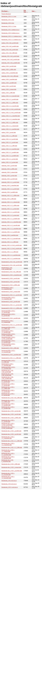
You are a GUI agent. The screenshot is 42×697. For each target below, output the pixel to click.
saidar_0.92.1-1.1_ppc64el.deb (10, 129)
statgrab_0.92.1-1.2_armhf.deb (10, 189)
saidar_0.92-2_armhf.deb (9, 86)
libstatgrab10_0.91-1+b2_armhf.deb (12, 265)
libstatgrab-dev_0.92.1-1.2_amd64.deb (8, 407)
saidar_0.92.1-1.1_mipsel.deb (10, 126)
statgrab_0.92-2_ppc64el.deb (10, 235)
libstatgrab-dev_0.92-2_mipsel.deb (11, 467)
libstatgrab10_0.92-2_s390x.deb (11, 285)
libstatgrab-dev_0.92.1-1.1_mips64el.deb (8, 437)
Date (33, 11)
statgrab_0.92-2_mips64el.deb (10, 185)
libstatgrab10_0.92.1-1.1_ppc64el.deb (8, 364)
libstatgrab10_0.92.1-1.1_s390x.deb (12, 308)
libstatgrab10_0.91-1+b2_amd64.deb (7, 268)
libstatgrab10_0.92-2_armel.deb (11, 281)
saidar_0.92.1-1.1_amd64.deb (10, 152)
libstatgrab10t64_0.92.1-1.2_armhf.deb (8, 311)
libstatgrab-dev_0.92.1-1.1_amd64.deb (8, 404)
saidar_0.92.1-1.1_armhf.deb (10, 142)
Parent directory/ (6, 14)
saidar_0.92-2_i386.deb (8, 92)
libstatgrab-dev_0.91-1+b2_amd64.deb (8, 377)
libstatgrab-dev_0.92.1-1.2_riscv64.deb (8, 474)
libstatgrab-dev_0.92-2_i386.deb (11, 464)
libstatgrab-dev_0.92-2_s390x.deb (11, 417)
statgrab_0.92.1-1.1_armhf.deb (10, 182)
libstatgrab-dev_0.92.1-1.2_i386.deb (12, 447)
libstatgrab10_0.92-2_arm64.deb (11, 301)
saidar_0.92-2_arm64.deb (9, 66)
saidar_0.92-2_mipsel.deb (9, 89)
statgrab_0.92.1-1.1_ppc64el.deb (11, 255)
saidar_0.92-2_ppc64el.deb (9, 79)
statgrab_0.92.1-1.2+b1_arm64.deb (12, 245)
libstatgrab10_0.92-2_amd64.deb (11, 318)
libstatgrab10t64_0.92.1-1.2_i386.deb (8, 361)
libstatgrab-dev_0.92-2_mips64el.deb (8, 460)
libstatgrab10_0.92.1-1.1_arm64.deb (12, 324)
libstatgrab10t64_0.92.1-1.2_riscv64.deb (8, 351)
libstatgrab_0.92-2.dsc (8, 23)
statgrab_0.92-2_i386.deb (9, 198)
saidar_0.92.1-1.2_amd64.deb (10, 155)
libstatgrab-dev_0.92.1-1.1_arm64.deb (8, 421)
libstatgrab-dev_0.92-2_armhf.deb (11, 414)
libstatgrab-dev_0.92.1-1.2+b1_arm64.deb (8, 427)
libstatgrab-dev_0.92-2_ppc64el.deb (12, 470)
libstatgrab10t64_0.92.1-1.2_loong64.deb (8, 344)
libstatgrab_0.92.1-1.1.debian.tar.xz (12, 36)
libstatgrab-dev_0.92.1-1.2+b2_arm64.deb (8, 424)
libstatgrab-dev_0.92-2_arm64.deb (11, 434)
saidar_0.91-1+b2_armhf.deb (10, 49)
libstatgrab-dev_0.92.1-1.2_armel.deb (8, 394)
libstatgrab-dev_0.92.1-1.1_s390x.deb (8, 387)
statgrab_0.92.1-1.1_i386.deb (10, 242)
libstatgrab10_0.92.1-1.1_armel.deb (12, 305)
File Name (5, 11)
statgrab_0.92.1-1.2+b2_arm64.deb (12, 248)
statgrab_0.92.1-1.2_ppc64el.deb (11, 258)
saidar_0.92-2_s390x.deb (9, 69)
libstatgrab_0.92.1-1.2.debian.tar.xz (12, 39)
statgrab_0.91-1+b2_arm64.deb (11, 59)
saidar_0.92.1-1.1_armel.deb (10, 159)
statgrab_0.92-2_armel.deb (9, 175)
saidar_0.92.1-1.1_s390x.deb (10, 102)
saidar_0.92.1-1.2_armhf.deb (10, 139)
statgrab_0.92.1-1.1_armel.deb (10, 208)
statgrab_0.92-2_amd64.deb (10, 192)
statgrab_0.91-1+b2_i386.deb (10, 76)
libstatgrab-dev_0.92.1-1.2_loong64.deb (8, 477)
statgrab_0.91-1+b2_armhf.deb (10, 56)
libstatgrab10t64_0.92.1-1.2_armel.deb (8, 314)
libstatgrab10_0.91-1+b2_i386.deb (11, 271)
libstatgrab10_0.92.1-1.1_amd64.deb (8, 331)
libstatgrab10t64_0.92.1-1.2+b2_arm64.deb (8, 334)
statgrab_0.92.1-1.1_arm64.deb (10, 212)
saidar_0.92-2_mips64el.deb (10, 72)
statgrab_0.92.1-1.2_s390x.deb (10, 205)
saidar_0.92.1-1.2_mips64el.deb (11, 119)
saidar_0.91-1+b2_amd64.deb (10, 46)
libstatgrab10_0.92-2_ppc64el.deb (11, 354)
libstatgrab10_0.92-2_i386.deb (10, 348)
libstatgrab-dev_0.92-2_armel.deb (11, 411)
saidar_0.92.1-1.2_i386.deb (9, 145)
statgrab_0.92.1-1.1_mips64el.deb (11, 222)
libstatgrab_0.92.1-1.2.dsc (9, 26)
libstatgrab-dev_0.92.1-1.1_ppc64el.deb (8, 454)
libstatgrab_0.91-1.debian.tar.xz (10, 29)
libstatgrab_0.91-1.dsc (8, 19)
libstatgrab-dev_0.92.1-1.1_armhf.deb (8, 381)
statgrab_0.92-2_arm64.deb (9, 179)
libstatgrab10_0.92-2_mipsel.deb (11, 291)
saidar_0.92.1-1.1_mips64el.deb (11, 116)
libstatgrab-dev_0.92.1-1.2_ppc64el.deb (8, 457)
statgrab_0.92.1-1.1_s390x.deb (10, 195)
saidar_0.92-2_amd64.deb (9, 82)
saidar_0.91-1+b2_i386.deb (9, 53)
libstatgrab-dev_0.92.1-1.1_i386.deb (12, 441)
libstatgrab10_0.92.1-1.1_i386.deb (11, 358)
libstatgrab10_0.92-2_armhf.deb (11, 278)
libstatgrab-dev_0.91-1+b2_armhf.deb (8, 371)
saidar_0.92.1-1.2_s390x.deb (10, 122)
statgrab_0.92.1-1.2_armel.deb (10, 215)
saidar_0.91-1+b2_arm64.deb (10, 43)
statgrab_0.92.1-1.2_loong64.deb (11, 238)
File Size (25, 11)
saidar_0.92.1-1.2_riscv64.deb (10, 106)
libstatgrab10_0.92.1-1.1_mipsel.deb (8, 321)
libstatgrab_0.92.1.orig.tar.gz (10, 487)
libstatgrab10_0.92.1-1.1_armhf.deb (12, 295)
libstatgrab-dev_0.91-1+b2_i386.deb (12, 397)
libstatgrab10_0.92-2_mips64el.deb (12, 275)
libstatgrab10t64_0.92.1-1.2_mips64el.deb (8, 298)
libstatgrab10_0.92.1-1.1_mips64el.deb (8, 288)
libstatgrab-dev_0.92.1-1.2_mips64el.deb (8, 444)
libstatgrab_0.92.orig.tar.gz (9, 484)
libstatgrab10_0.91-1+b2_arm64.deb (12, 262)
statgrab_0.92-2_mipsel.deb (9, 172)
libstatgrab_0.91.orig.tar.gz (9, 480)
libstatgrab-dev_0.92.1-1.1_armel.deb (8, 384)
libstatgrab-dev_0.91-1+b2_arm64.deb (8, 374)
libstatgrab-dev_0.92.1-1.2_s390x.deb (8, 401)
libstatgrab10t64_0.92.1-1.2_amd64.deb (8, 341)
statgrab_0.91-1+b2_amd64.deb (11, 63)
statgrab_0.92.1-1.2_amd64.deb (11, 232)
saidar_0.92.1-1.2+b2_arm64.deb (11, 112)
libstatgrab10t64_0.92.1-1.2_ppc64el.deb (8, 368)
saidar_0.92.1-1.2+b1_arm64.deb (11, 109)
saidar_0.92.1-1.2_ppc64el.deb (10, 149)
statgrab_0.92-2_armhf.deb (9, 165)
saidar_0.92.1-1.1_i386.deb (9, 136)
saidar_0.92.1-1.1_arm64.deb (10, 99)
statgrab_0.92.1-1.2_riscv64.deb (11, 225)
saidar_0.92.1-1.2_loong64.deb (10, 96)
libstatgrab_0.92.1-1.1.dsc (9, 16)
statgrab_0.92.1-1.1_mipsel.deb (11, 202)
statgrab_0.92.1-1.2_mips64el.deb (11, 228)
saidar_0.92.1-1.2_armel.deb (10, 162)
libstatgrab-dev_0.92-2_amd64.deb (11, 431)
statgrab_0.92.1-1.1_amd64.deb (11, 218)
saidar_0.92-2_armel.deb (9, 132)
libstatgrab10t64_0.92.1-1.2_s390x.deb (8, 328)
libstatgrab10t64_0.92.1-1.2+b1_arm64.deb (8, 338)
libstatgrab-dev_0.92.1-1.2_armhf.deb (8, 391)
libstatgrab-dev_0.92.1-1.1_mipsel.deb (8, 450)
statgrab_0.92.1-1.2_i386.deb (10, 252)
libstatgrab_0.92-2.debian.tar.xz (10, 33)
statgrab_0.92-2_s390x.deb (9, 169)
